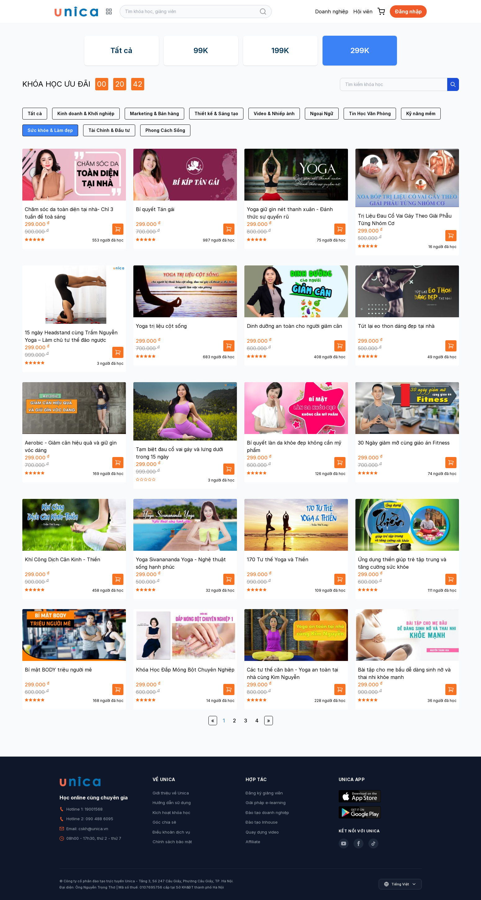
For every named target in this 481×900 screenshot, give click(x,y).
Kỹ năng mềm (420, 113)
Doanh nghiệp (331, 11)
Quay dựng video (262, 832)
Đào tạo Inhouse (262, 822)
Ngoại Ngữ (321, 113)
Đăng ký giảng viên (264, 792)
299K (359, 50)
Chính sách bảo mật (172, 841)
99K (201, 50)
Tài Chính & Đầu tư (109, 130)
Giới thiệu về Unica (171, 792)
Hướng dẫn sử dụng (172, 802)
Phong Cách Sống (165, 130)
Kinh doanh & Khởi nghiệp (85, 113)
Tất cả (121, 50)
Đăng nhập (408, 11)
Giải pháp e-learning (266, 802)
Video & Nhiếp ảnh (274, 113)
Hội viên (362, 11)
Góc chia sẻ (164, 822)
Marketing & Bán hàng (154, 113)
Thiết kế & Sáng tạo (216, 113)
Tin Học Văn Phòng (370, 113)
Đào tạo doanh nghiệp (267, 812)
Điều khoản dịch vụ (171, 832)
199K (280, 50)
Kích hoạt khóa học (171, 812)
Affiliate (253, 841)
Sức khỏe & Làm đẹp (50, 130)
